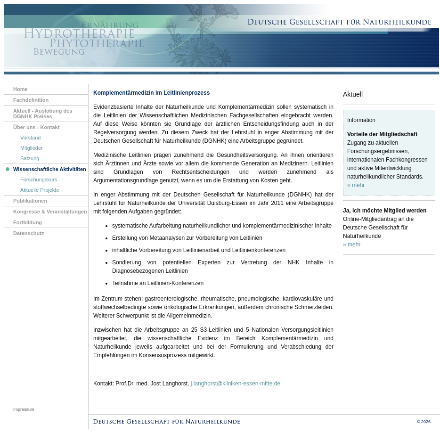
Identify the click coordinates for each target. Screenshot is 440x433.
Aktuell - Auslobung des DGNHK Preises (43, 113)
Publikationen (30, 201)
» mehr (356, 185)
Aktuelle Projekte (39, 190)
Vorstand (30, 137)
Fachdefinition (31, 100)
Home (20, 89)
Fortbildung (27, 222)
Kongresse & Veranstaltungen (50, 211)
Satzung (29, 158)
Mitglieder (31, 148)
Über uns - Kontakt (36, 127)
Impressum (23, 409)
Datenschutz (28, 233)
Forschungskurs (38, 179)
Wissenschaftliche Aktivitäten (45, 170)
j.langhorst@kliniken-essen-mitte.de (235, 383)
